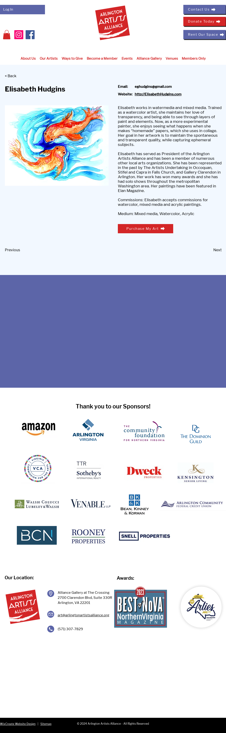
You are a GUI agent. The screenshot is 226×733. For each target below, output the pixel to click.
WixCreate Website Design (18, 724)
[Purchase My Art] (145, 228)
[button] (7, 34)
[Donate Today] (204, 21)
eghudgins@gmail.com (153, 87)
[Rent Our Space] (204, 34)
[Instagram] (18, 34)
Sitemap (45, 724)
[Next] (210, 250)
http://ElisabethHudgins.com (158, 94)
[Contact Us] (204, 9)
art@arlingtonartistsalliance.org (83, 615)
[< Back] (20, 76)
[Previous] (20, 250)
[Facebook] (30, 34)
